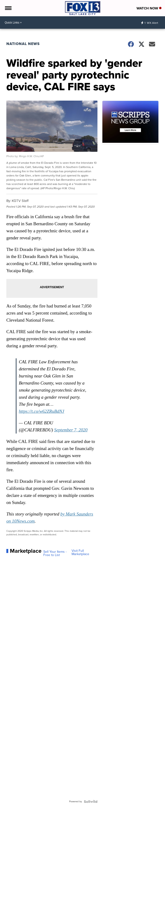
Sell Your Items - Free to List (55, 553)
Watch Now (149, 8)
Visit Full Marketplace (80, 552)
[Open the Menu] (8, 8)
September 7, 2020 (71, 429)
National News (23, 43)
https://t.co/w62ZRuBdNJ (41, 411)
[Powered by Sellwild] (90, 801)
